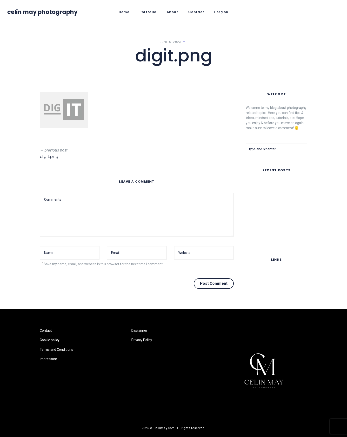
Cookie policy (256, 282)
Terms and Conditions (262, 292)
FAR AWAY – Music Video (265, 183)
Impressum (254, 301)
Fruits (250, 225)
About (172, 12)
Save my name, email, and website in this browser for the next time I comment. (103, 264)
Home (124, 12)
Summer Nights (258, 196)
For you (221, 12)
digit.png (49, 156)
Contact (196, 12)
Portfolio (148, 12)
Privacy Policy (141, 340)
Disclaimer (139, 330)
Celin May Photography (42, 12)
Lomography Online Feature (267, 238)
